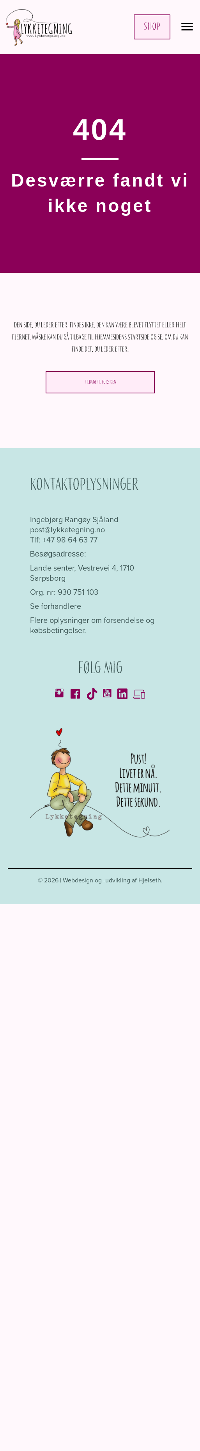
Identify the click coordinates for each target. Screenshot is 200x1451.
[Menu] (187, 27)
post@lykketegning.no (67, 529)
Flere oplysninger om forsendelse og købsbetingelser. (92, 625)
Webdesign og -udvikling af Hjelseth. (113, 880)
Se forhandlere (55, 606)
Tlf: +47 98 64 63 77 (63, 540)
